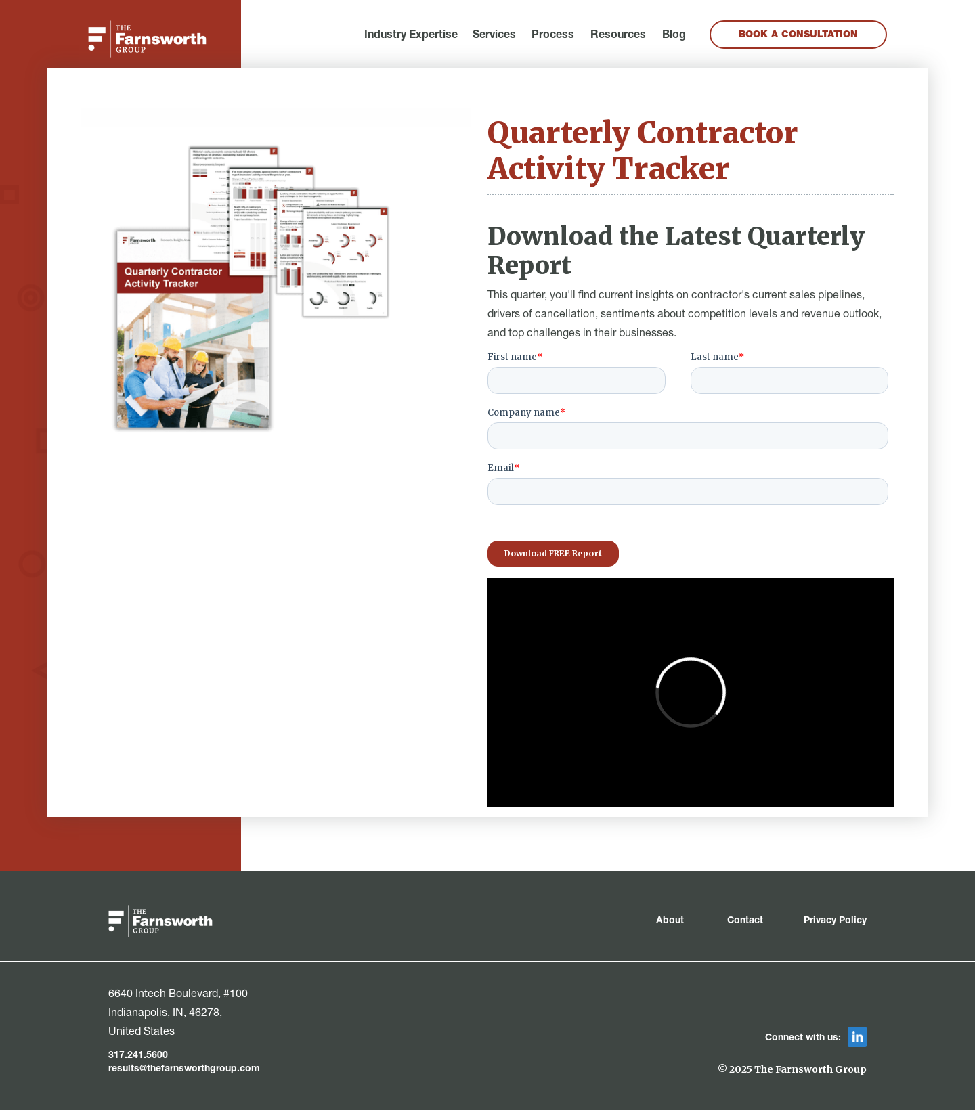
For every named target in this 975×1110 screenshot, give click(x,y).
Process (553, 35)
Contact (745, 921)
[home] (147, 39)
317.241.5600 (138, 1056)
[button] (411, 35)
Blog (674, 35)
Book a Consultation (798, 35)
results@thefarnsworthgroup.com (184, 1069)
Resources (618, 35)
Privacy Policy (835, 921)
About (671, 921)
